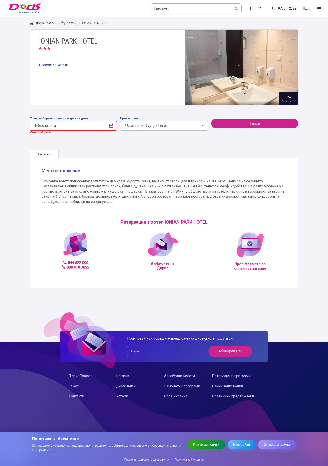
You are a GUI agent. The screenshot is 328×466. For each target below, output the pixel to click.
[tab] (44, 154)
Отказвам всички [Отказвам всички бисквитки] (277, 444)
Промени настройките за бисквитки (146, 459)
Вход (306, 8)
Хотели (69, 23)
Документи (126, 386)
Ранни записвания (227, 386)
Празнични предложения (233, 396)
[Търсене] (236, 8)
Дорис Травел (42, 23)
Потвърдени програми (231, 376)
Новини (122, 376)
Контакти (76, 396)
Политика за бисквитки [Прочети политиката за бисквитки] (189, 459)
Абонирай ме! (230, 351)
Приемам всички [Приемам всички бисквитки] (206, 444)
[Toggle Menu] (319, 8)
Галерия (241, 67)
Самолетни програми (182, 386)
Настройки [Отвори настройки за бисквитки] (241, 444)
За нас (73, 386)
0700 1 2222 (284, 8)
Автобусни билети (179, 376)
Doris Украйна (175, 396)
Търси (255, 123)
